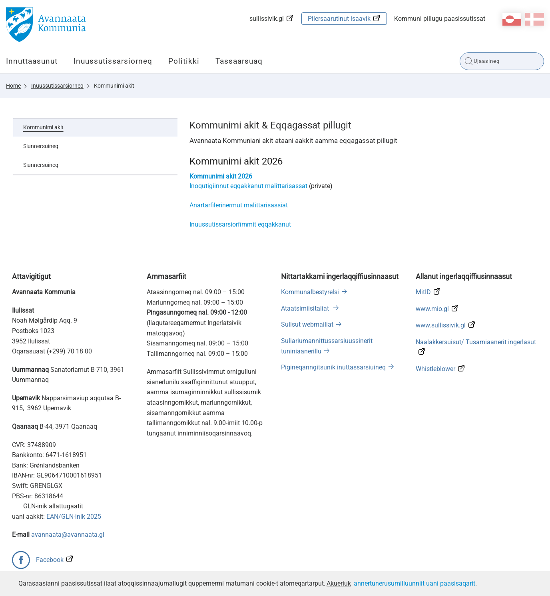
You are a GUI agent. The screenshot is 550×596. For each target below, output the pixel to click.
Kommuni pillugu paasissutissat (439, 18)
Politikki (183, 61)
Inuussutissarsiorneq (113, 61)
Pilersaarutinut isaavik (339, 18)
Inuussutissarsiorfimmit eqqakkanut (240, 224)
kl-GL (511, 19)
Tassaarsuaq (239, 61)
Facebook (50, 560)
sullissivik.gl (266, 18)
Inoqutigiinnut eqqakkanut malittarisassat (249, 186)
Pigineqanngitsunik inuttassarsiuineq (333, 367)
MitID (423, 292)
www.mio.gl (432, 309)
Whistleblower (435, 369)
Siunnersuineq (40, 146)
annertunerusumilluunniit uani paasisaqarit (414, 583)
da (534, 19)
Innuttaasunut (32, 61)
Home (13, 85)
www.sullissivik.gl (441, 325)
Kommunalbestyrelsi (310, 292)
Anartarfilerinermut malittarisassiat (238, 205)
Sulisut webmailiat (307, 324)
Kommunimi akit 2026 (220, 176)
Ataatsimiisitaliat (306, 308)
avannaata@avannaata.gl (67, 534)
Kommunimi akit (114, 85)
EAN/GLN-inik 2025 (73, 516)
